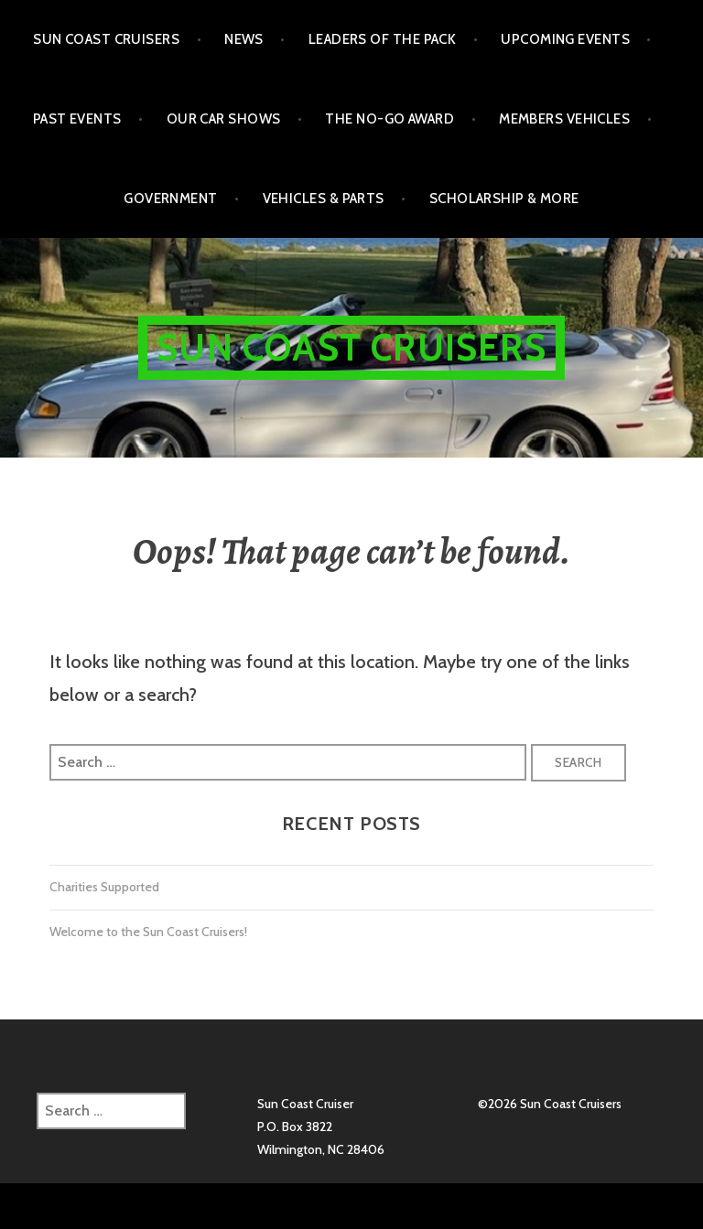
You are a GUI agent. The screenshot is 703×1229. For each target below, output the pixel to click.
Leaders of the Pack (382, 39)
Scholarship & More (504, 198)
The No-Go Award (389, 119)
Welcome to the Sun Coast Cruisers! (148, 931)
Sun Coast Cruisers (106, 39)
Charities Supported (104, 887)
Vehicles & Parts (323, 198)
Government (171, 198)
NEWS (244, 39)
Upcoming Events (565, 39)
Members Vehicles (564, 119)
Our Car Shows (224, 119)
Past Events (77, 119)
